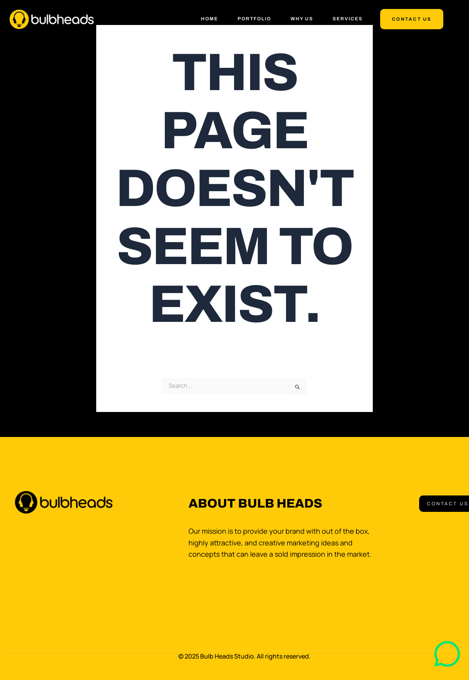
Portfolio (254, 18)
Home (209, 18)
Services (348, 18)
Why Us (302, 18)
